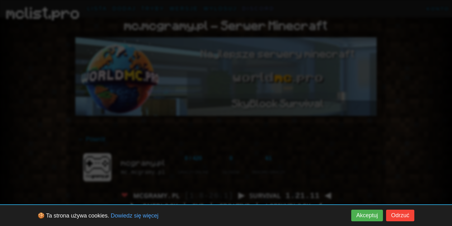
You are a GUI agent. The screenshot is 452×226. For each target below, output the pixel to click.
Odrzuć (400, 215)
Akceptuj (367, 215)
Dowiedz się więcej (135, 216)
